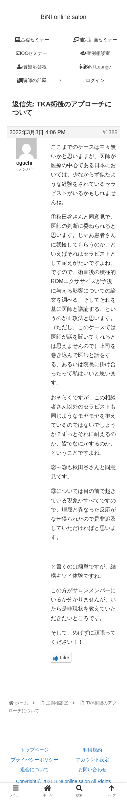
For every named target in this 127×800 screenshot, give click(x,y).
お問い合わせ (92, 769)
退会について (34, 769)
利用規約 (92, 750)
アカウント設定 (92, 759)
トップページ (34, 750)
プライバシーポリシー (34, 759)
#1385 (110, 132)
